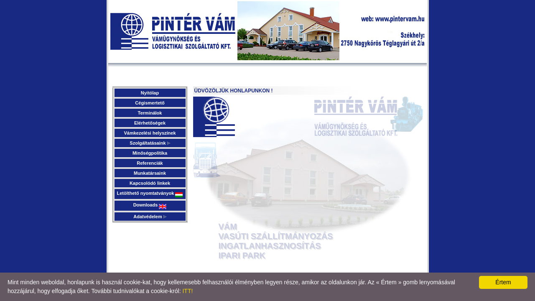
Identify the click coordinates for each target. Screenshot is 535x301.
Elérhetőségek (150, 122)
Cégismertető (149, 102)
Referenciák (150, 163)
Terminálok (150, 112)
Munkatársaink (150, 173)
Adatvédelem (149, 216)
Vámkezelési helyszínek (150, 132)
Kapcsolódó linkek (150, 183)
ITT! (187, 291)
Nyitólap (150, 92)
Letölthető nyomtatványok (150, 194)
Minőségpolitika (149, 153)
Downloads (150, 205)
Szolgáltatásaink (150, 142)
